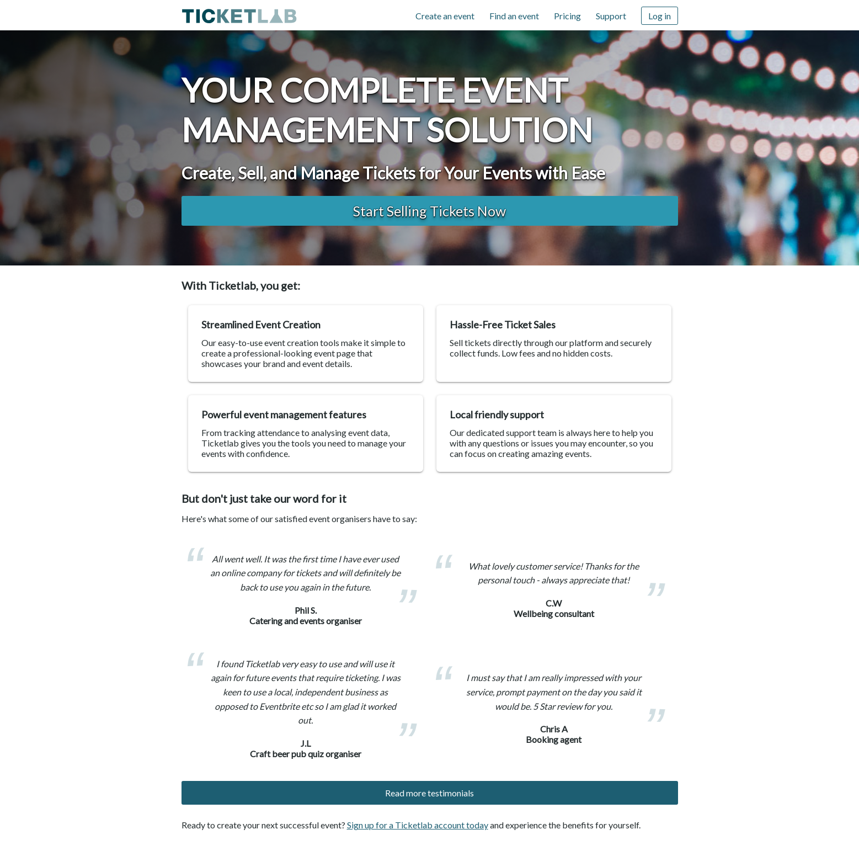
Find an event (514, 15)
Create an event (444, 15)
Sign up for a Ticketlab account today (417, 825)
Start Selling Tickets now (429, 211)
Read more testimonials (429, 793)
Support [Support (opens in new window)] (611, 15)
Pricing (567, 15)
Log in (659, 15)
